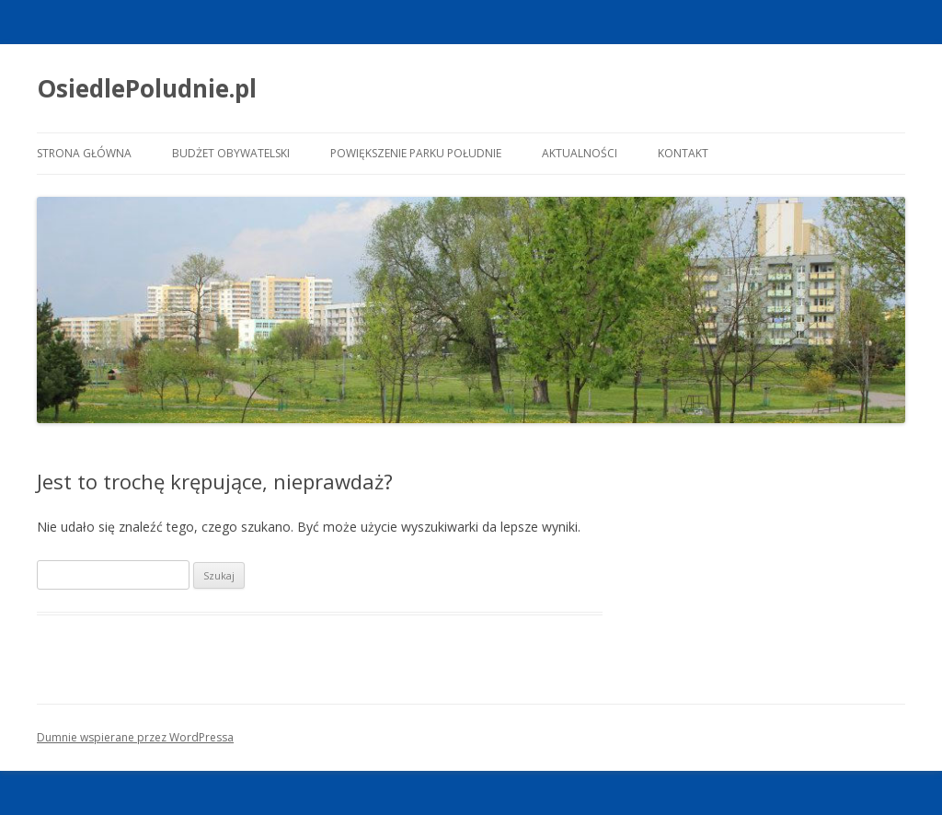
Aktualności (579, 153)
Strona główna (84, 153)
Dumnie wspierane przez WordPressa (135, 737)
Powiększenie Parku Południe (415, 153)
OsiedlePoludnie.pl (147, 88)
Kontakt (683, 153)
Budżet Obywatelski (231, 153)
